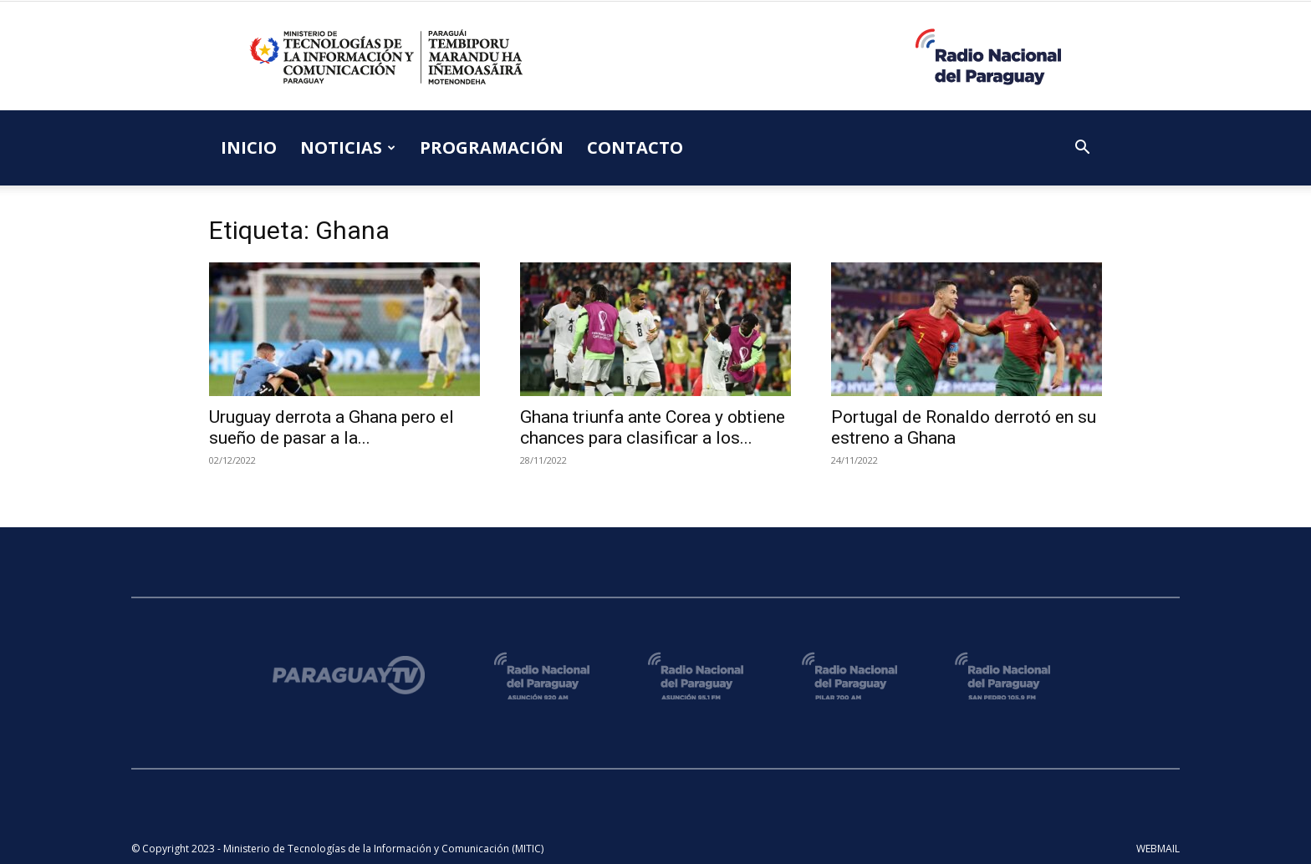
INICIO (249, 147)
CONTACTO (635, 147)
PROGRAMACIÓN (492, 147)
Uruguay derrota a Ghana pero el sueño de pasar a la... (331, 427)
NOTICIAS (347, 147)
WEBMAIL (1158, 848)
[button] (1082, 149)
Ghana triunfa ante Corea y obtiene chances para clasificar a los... (652, 427)
